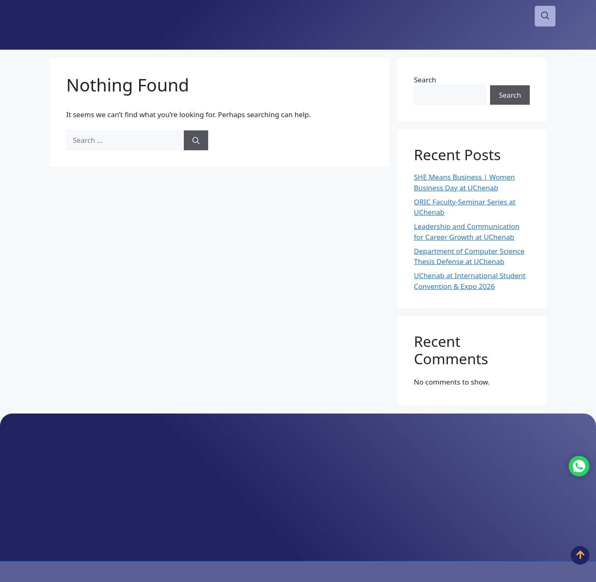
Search (425, 79)
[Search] (196, 140)
